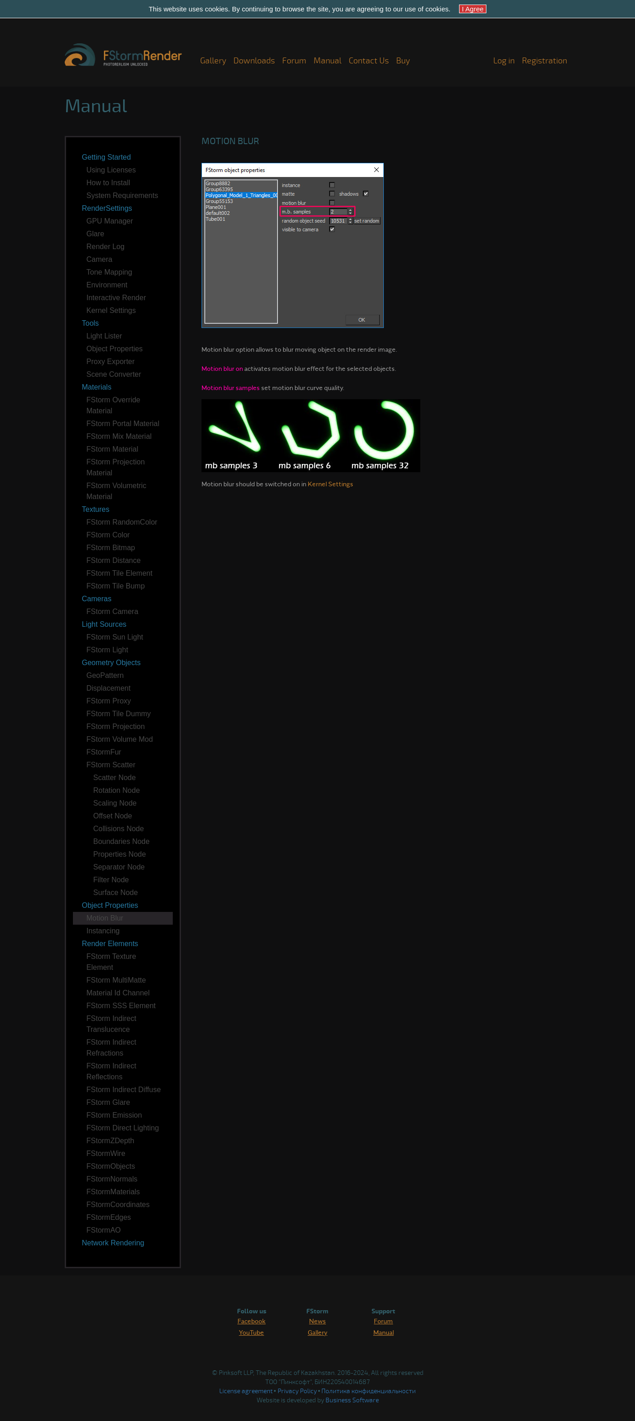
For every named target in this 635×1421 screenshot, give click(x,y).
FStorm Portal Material (123, 423)
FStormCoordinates (118, 1204)
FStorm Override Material (113, 405)
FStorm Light (108, 650)
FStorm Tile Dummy (119, 714)
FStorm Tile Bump (116, 586)
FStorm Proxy (109, 701)
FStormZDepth (110, 1141)
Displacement (109, 688)
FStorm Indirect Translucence (111, 1024)
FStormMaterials (113, 1192)
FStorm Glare (108, 1102)
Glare (95, 234)
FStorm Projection (116, 726)
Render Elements (110, 943)
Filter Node (111, 880)
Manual (327, 61)
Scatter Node (114, 777)
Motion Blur (105, 918)
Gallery (213, 61)
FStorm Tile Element (120, 573)
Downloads (254, 61)
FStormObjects (111, 1166)
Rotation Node (116, 790)
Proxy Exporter (111, 361)
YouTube (251, 1332)
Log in (504, 61)
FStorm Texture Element (111, 962)
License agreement (246, 1391)
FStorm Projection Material (116, 467)
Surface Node (115, 892)
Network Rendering (113, 1243)
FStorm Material (113, 449)
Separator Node (119, 867)
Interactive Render (116, 298)
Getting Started (106, 157)
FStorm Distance (114, 560)
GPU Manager (110, 221)
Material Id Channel (118, 993)
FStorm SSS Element (121, 1006)
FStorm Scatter (111, 765)
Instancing (103, 931)
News (317, 1320)
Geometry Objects (111, 662)
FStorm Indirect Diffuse (124, 1089)
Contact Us (369, 61)
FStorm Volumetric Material (117, 491)
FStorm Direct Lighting (123, 1128)
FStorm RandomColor (122, 522)
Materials (97, 387)
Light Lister (104, 336)
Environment (107, 285)
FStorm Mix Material (119, 436)
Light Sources (104, 624)
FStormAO (104, 1230)
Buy (403, 61)
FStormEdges (109, 1217)
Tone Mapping (110, 272)
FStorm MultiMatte (116, 980)
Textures (95, 509)
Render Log (106, 246)
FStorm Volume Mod (120, 739)
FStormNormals (112, 1179)
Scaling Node (115, 803)
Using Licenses (111, 170)
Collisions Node (118, 829)
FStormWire (106, 1153)
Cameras (97, 599)
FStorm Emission (114, 1115)
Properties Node (119, 854)
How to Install (108, 183)
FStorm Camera (113, 611)
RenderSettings (107, 208)
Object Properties (115, 349)
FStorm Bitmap (111, 548)
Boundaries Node (121, 841)
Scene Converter (114, 374)
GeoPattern (105, 675)
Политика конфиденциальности (368, 1391)
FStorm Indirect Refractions (111, 1047)
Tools (90, 323)
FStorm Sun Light (115, 637)
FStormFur (104, 752)
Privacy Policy (297, 1391)
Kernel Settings (111, 310)
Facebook (251, 1320)
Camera (100, 259)
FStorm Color (108, 535)
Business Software (352, 1400)
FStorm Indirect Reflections (111, 1071)
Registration (544, 61)
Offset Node (112, 816)
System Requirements (122, 195)
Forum (294, 61)
